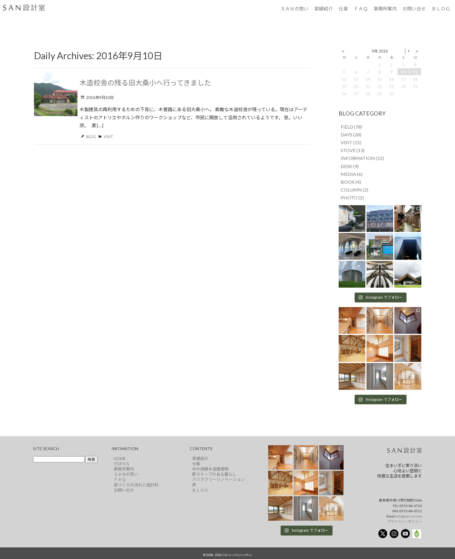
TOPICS (121, 463)
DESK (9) (350, 166)
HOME (120, 458)
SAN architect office (237, 555)
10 (403, 71)
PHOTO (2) (352, 197)
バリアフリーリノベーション (218, 479)
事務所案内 (385, 8)
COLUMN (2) (354, 189)
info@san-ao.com (409, 516)
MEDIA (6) (351, 174)
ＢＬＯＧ (440, 8)
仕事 (343, 8)
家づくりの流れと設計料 (136, 484)
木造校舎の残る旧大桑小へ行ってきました (145, 82)
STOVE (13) (352, 150)
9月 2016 (380, 51)
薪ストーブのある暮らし (214, 474)
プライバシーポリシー (404, 521)
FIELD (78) (351, 126)
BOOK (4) (351, 182)
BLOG (91, 136)
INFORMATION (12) (362, 158)
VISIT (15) (351, 142)
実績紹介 (323, 8)
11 (415, 71)
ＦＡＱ (361, 8)
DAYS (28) (351, 134)
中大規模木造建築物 (210, 468)
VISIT (108, 136)
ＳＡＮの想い (294, 8)
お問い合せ (414, 8)
